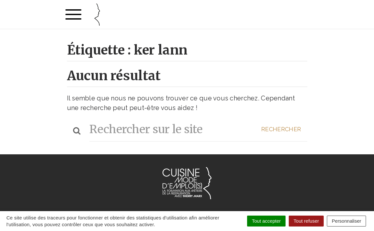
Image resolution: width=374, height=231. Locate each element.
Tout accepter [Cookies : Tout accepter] (266, 221)
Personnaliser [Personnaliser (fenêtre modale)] (346, 221)
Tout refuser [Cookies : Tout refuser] (306, 221)
